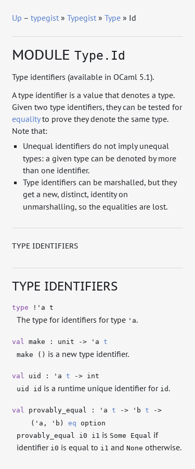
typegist (45, 17)
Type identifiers (45, 246)
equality (26, 119)
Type (113, 17)
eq (72, 423)
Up (17, 17)
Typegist (81, 17)
